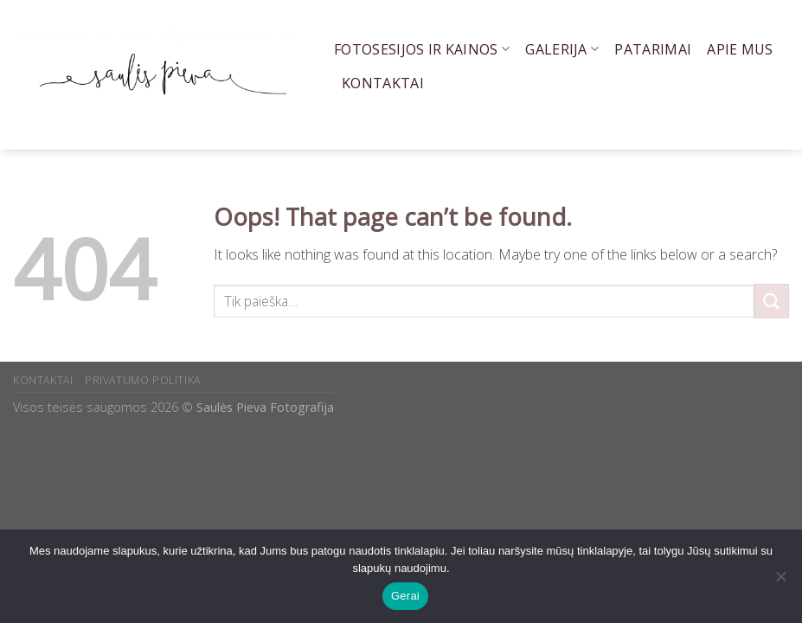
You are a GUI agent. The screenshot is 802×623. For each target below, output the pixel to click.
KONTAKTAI (43, 380)
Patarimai (652, 49)
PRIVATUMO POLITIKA (143, 380)
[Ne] (780, 581)
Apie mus (740, 49)
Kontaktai (383, 83)
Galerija (562, 49)
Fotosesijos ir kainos (422, 49)
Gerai (405, 595)
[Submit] (771, 301)
